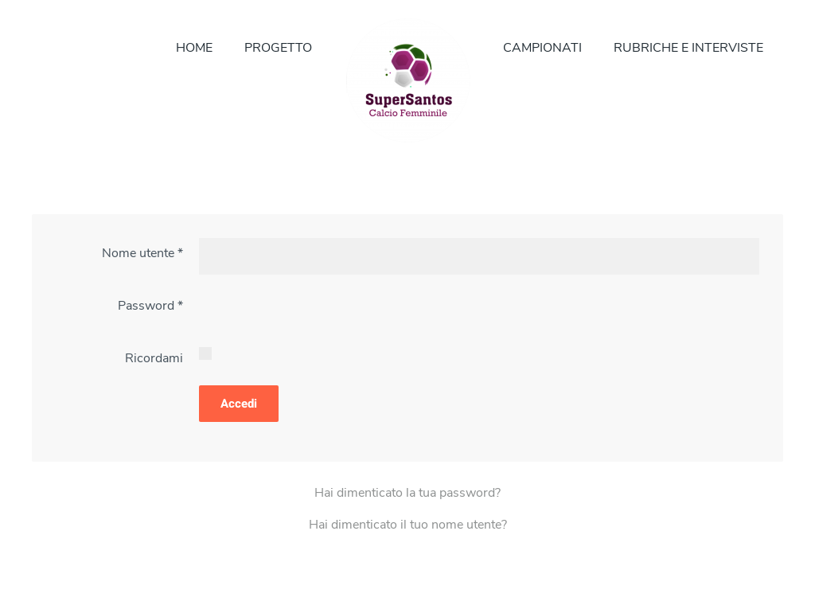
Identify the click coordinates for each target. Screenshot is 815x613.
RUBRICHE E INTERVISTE (688, 48)
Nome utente (142, 253)
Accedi (238, 403)
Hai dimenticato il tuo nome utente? (408, 524)
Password (150, 305)
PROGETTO (278, 48)
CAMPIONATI (542, 48)
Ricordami (154, 358)
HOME (194, 48)
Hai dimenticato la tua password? (407, 493)
